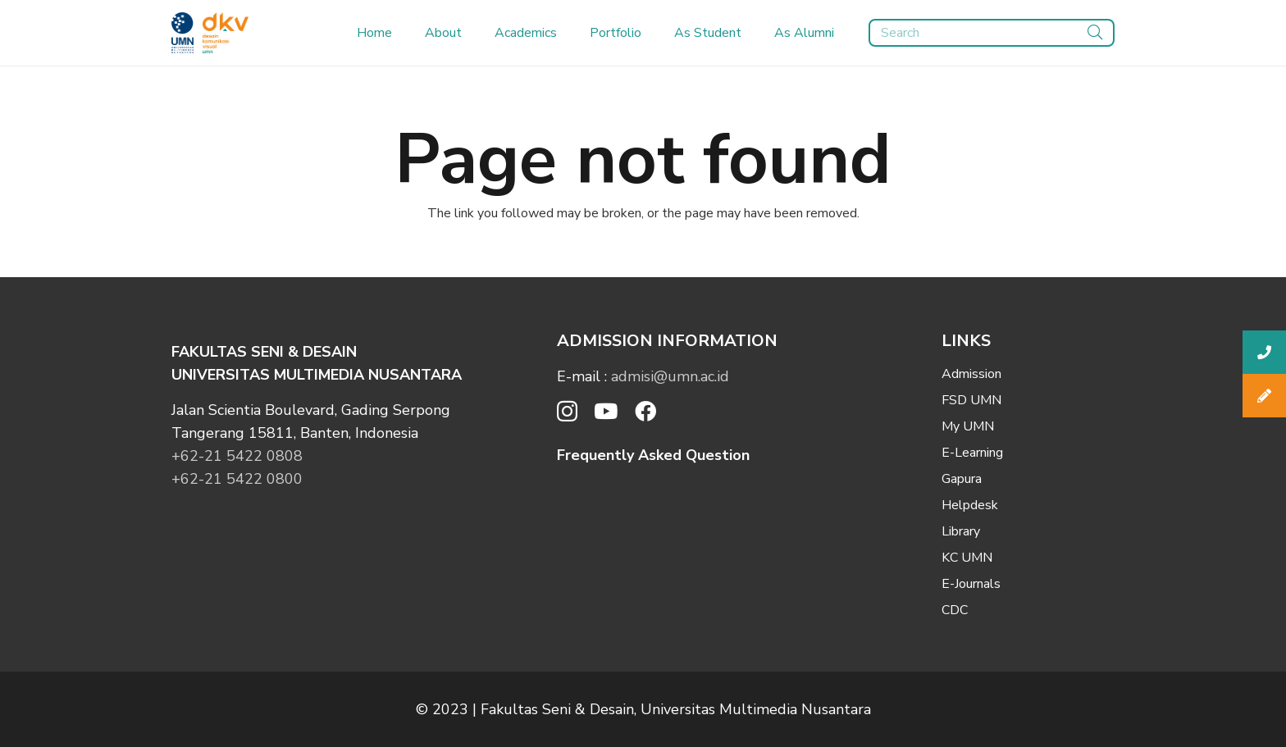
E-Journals (971, 584)
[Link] (182, 32)
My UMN (968, 426)
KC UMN (967, 558)
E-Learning (972, 453)
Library (961, 531)
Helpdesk (970, 505)
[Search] (991, 32)
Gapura (962, 479)
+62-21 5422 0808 (237, 456)
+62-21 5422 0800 (237, 479)
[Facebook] (645, 410)
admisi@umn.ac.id (670, 376)
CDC (955, 610)
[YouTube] (606, 410)
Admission (971, 374)
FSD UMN (971, 400)
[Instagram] (567, 412)
